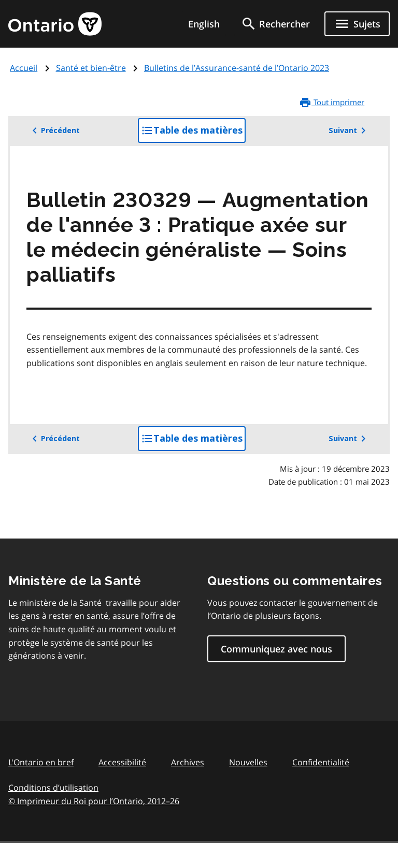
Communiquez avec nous (276, 649)
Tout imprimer (331, 102)
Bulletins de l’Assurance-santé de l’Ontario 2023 (236, 68)
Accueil (23, 68)
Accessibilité (122, 762)
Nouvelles (248, 762)
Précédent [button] (54, 130)
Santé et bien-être (91, 68)
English (204, 24)
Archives (187, 762)
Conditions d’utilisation (53, 787)
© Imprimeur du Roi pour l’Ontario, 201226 (93, 801)
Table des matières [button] (193, 133)
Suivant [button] (349, 130)
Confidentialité (320, 762)
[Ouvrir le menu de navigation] (357, 23)
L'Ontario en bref (41, 762)
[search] (275, 23)
